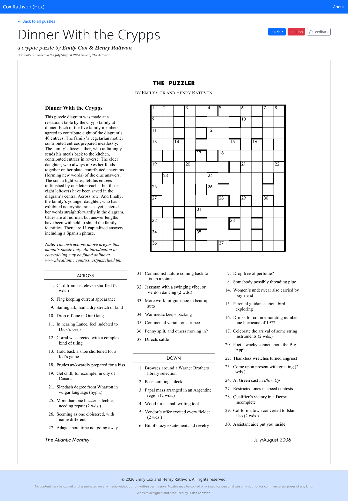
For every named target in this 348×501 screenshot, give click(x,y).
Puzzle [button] (275, 31)
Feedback (318, 31)
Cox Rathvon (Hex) (23, 6)
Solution (296, 31)
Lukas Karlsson (199, 493)
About (338, 6)
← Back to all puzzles (36, 21)
